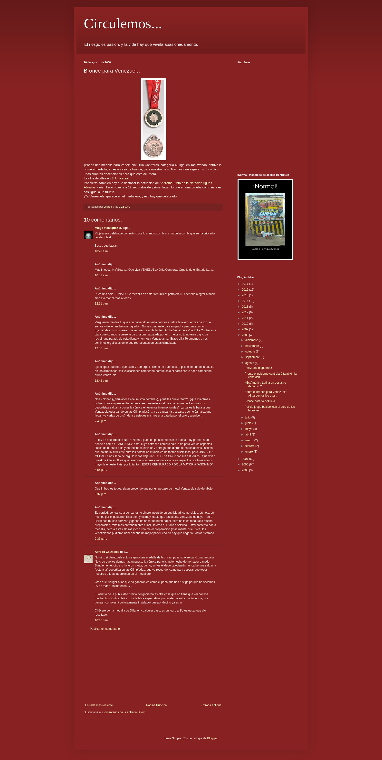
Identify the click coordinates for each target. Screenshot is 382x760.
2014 (245, 301)
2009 (245, 329)
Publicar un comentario (105, 628)
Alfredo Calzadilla (107, 552)
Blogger (212, 738)
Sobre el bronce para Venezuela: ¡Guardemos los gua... (266, 393)
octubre (250, 351)
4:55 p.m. (101, 470)
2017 (245, 284)
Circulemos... (123, 23)
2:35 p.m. (101, 538)
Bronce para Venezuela (260, 401)
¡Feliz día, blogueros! (258, 368)
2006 (245, 464)
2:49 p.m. (101, 421)
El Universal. (121, 178)
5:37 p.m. (101, 494)
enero (249, 451)
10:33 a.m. (102, 275)
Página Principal (156, 705)
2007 (245, 459)
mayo (249, 429)
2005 (245, 470)
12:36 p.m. (102, 348)
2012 (245, 312)
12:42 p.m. (102, 380)
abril (248, 434)
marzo (249, 440)
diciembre (252, 340)
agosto (250, 363)
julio (248, 417)
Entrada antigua (211, 705)
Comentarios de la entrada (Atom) (124, 712)
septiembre (253, 357)
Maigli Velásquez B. (108, 228)
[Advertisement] (153, 667)
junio (248, 423)
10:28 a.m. (102, 251)
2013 (245, 306)
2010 (245, 323)
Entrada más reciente (99, 705)
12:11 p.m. (102, 303)
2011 (245, 318)
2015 (245, 295)
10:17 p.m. (102, 620)
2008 (245, 335)
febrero (250, 446)
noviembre (252, 346)
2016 (245, 289)
